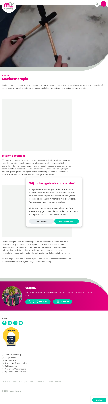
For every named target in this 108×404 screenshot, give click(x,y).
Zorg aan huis (11, 357)
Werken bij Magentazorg (15, 369)
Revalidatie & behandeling (16, 363)
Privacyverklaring (26, 381)
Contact (99, 400)
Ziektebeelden (11, 366)
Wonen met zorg (12, 360)
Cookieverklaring (9, 381)
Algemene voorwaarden (15, 371)
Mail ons (62, 301)
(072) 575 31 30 (37, 301)
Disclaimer (40, 381)
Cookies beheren (54, 381)
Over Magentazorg (13, 354)
